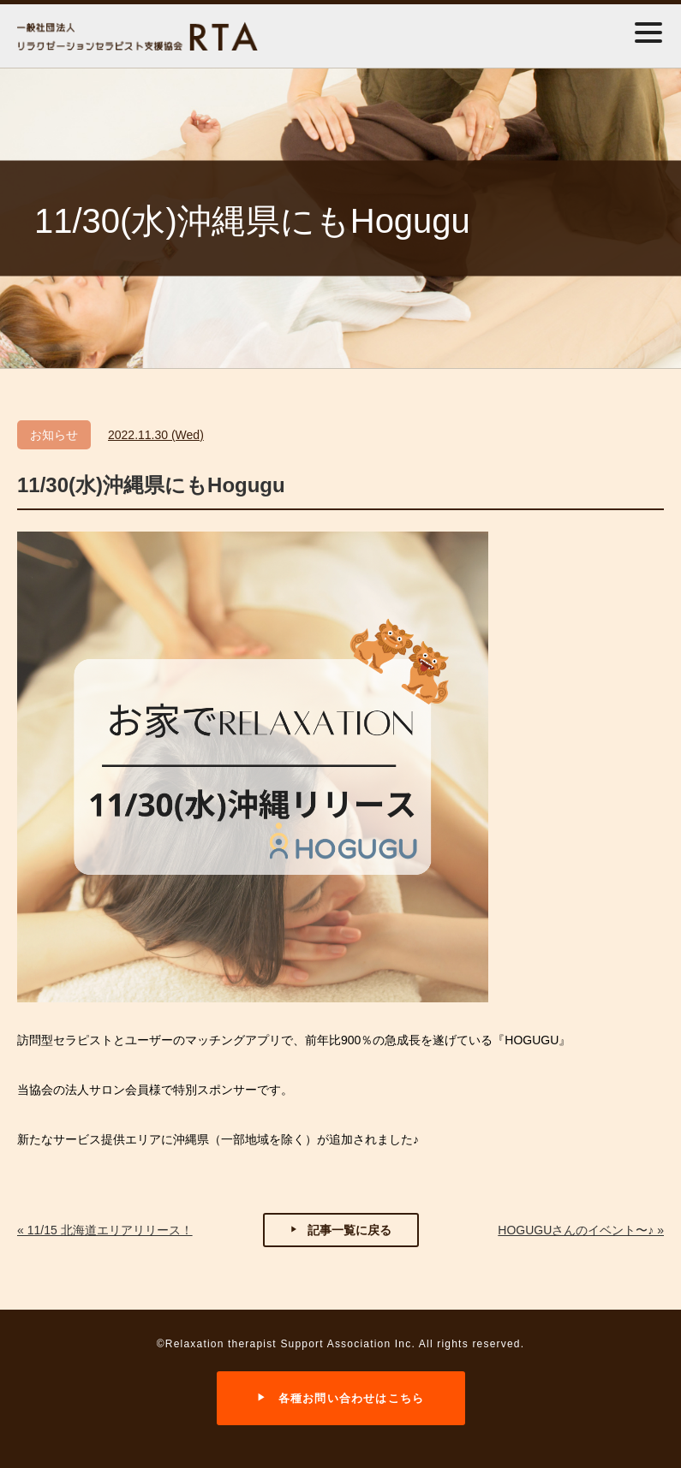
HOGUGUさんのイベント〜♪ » (581, 1230)
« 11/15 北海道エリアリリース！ (105, 1230)
